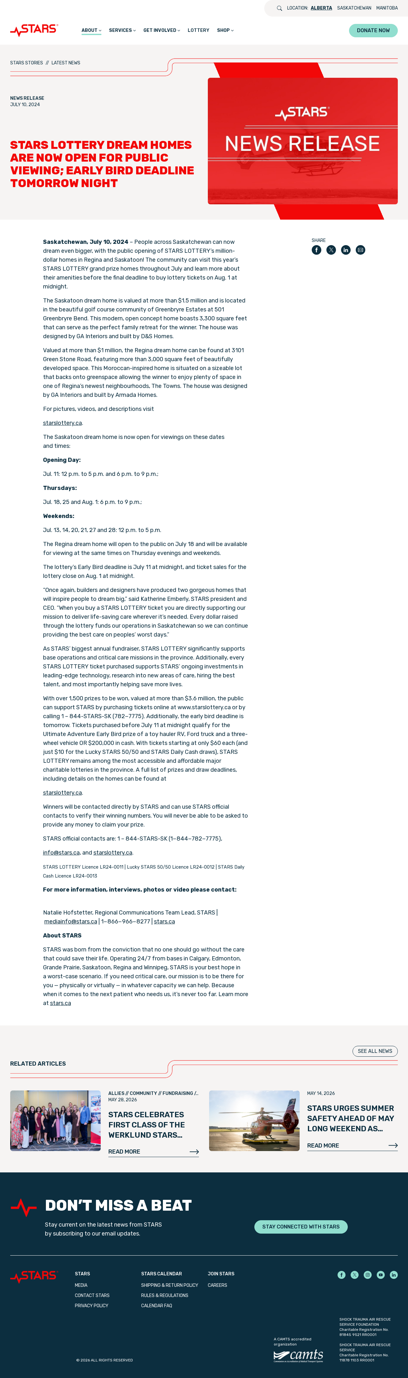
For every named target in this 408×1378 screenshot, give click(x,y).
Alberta (321, 8)
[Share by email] (360, 250)
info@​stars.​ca (61, 852)
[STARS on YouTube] (381, 1275)
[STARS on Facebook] (342, 1275)
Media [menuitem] (81, 1285)
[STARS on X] (355, 1275)
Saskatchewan (354, 8)
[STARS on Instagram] (368, 1275)
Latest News (66, 63)
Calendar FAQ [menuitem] (156, 1306)
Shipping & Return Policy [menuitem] (169, 1285)
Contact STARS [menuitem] (92, 1295)
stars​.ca (164, 921)
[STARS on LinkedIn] (394, 1275)
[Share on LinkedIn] (346, 250)
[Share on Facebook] (316, 250)
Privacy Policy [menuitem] (91, 1306)
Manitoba (387, 8)
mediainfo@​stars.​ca (70, 921)
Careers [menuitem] (217, 1285)
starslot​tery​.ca (62, 423)
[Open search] (279, 8)
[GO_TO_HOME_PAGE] (35, 31)
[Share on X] (331, 250)
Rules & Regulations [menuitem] (164, 1295)
